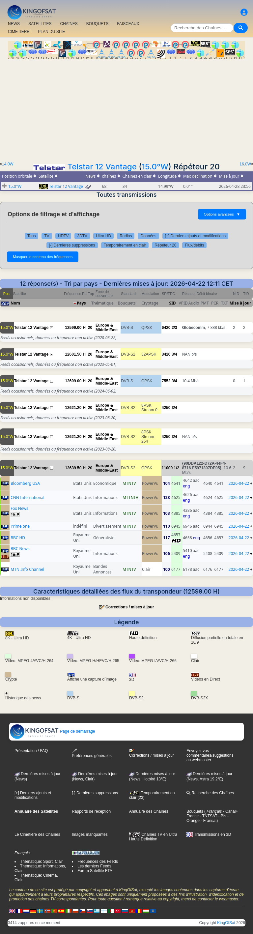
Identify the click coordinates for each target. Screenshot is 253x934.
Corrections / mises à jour (129, 607)
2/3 (174, 327)
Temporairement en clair (125, 245)
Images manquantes (90, 834)
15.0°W (155, 166)
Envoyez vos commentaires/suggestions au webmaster (210, 755)
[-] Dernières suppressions (72, 245)
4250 (166, 407)
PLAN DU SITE (51, 31)
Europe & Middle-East (107, 327)
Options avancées (222, 214)
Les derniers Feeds (94, 866)
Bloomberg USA (25, 483)
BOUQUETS (97, 23)
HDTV (63, 236)
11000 (167, 468)
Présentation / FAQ (31, 750)
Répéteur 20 (165, 245)
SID (172, 303)
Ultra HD (103, 236)
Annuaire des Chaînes (148, 811)
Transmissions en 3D (208, 834)
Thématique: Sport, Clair (41, 861)
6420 (166, 327)
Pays (81, 303)
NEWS (14, 23)
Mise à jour (240, 303)
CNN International (27, 497)
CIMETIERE (18, 31)
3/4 (174, 354)
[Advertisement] (126, 108)
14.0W (8, 164)
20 (90, 327)
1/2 (177, 468)
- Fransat (208, 820)
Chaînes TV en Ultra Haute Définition (153, 836)
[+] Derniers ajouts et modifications (195, 236)
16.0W (245, 164)
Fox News (19, 508)
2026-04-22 (239, 483)
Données (148, 236)
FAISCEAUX (128, 23)
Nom (15, 303)
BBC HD (18, 537)
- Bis (221, 816)
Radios (126, 236)
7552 (166, 381)
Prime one (20, 526)
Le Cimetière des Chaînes (37, 834)
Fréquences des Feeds (97, 861)
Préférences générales (92, 753)
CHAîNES (68, 23)
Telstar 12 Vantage (101, 166)
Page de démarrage (52, 731)
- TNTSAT (208, 816)
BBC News (20, 548)
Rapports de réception (91, 811)
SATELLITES (39, 23)
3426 (166, 354)
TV (46, 236)
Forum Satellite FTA (94, 870)
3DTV (82, 236)
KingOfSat (226, 922)
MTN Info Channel (27, 569)
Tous (31, 236)
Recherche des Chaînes (210, 793)
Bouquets (194, 811)
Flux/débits (194, 245)
